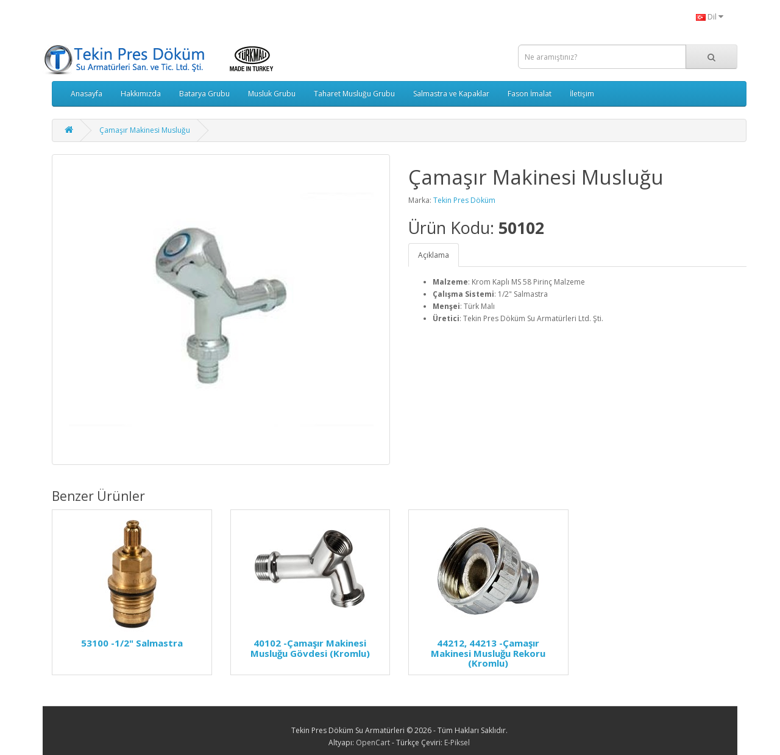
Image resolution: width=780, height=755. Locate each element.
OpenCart (373, 742)
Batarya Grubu (204, 93)
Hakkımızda (141, 93)
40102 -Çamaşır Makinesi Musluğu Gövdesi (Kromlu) (310, 648)
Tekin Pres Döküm (464, 200)
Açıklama (433, 255)
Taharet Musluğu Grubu (354, 93)
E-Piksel (457, 742)
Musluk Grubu (272, 93)
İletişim (582, 93)
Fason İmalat (529, 93)
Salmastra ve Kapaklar (451, 93)
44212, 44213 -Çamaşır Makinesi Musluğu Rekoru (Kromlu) (488, 653)
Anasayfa (86, 93)
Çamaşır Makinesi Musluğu (144, 130)
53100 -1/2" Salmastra (132, 643)
